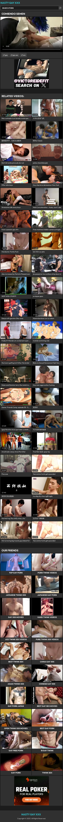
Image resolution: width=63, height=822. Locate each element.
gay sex (15, 55)
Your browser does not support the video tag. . (31, 34)
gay (6, 55)
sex (24, 55)
